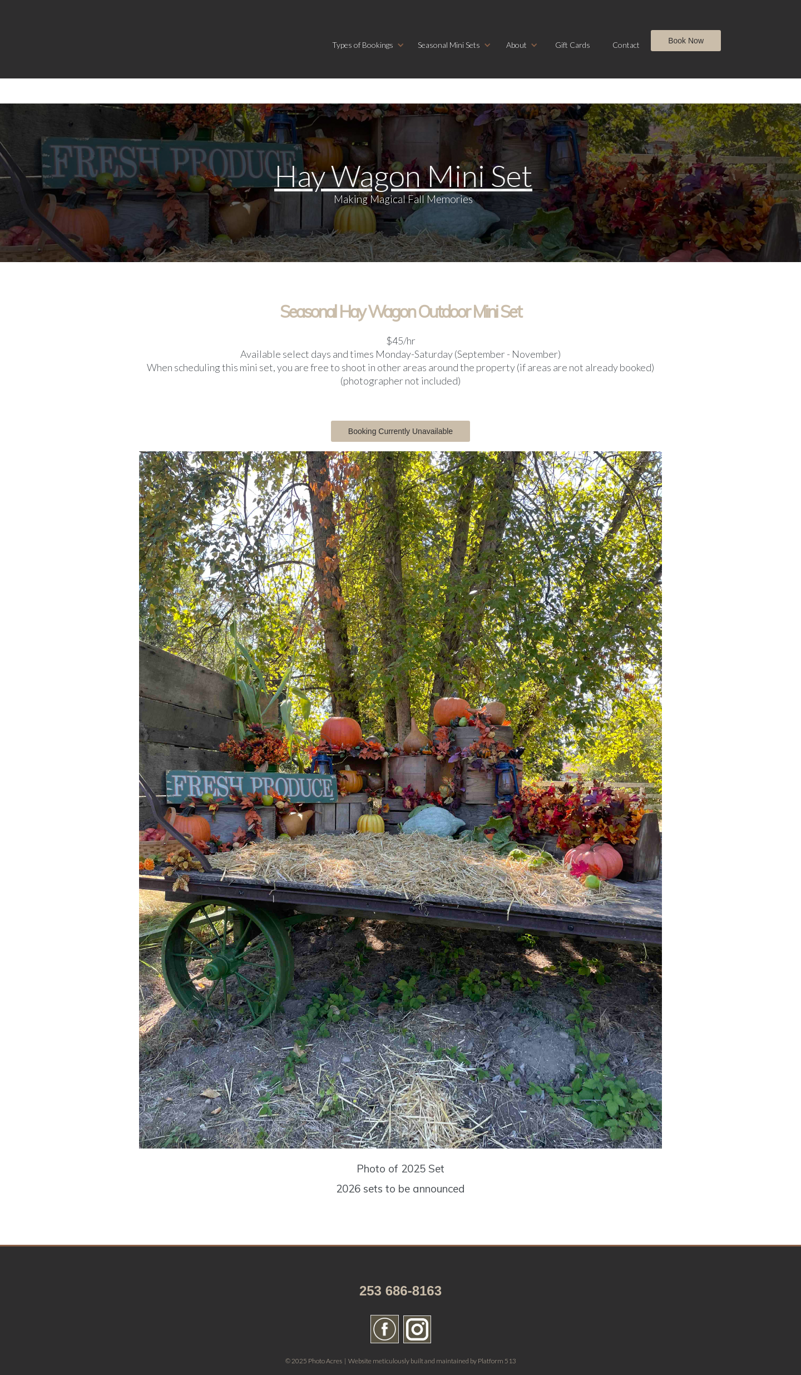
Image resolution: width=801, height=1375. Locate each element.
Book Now (686, 40)
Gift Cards (572, 45)
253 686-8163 (400, 1290)
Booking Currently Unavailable (400, 431)
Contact (626, 45)
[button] (368, 45)
